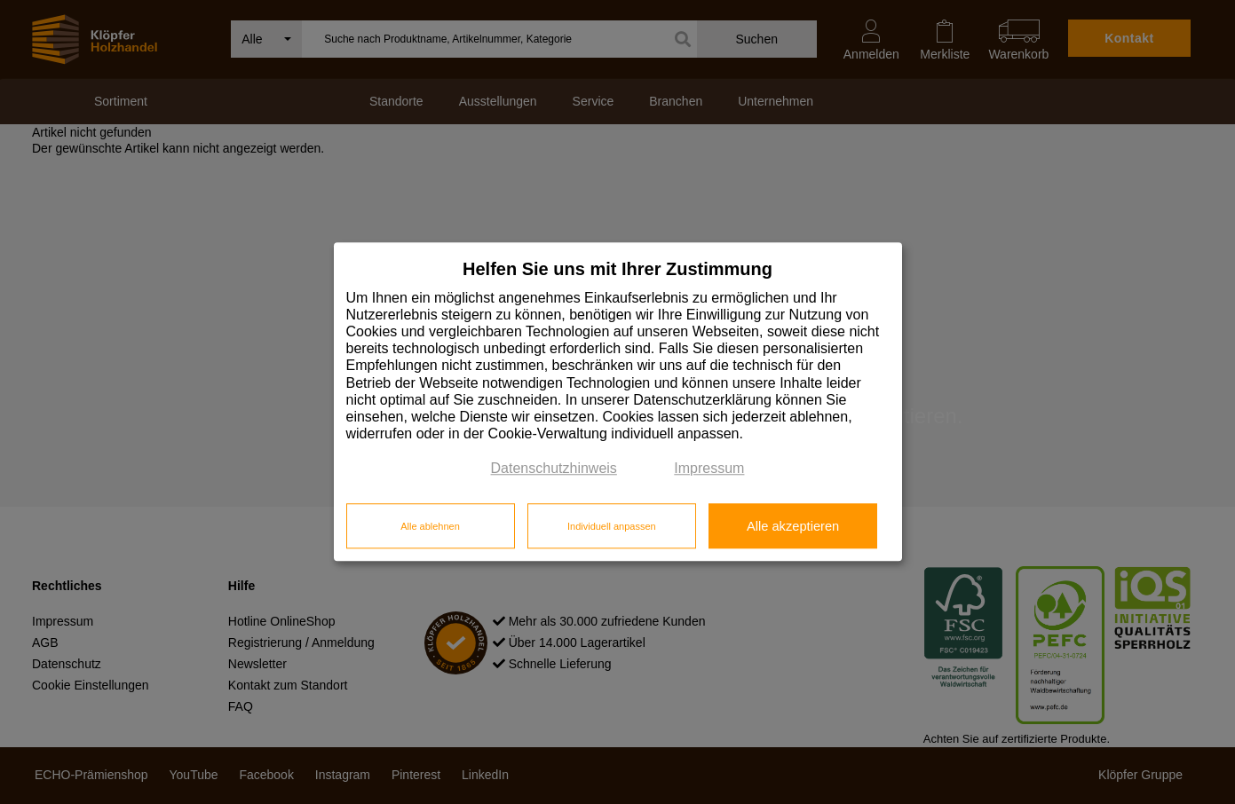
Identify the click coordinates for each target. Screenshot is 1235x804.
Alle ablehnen (430, 526)
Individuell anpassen (611, 526)
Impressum (709, 469)
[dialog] (618, 401)
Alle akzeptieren (793, 526)
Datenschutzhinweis (554, 469)
